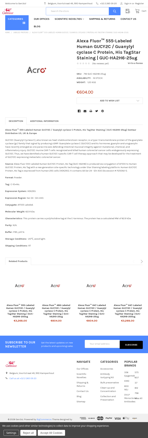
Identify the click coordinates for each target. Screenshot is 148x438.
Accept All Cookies (51, 433)
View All (138, 407)
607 (137, 387)
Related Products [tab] (18, 271)
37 (136, 392)
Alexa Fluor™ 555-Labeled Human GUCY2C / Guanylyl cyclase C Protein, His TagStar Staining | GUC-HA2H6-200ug (20, 321)
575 (137, 381)
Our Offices (41, 29)
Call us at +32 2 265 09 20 (22, 387)
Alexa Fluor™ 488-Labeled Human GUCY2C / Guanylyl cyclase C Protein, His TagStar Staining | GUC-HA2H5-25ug (56, 321)
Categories (15, 29)
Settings (11, 433)
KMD (126, 390)
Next (141, 271)
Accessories (106, 378)
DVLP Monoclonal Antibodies (130, 407)
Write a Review (135, 73)
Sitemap (81, 410)
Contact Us (128, 29)
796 (137, 402)
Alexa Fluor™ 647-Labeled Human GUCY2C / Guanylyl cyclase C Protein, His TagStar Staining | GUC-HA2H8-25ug (92, 321)
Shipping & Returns (102, 29)
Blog (37, 36)
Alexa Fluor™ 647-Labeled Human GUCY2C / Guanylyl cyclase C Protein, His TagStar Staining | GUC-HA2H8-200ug (128, 321)
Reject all (28, 433)
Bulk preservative (109, 391)
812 (136, 397)
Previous (134, 271)
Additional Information (44, 131)
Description (16, 131)
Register (139, 3)
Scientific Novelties (69, 29)
